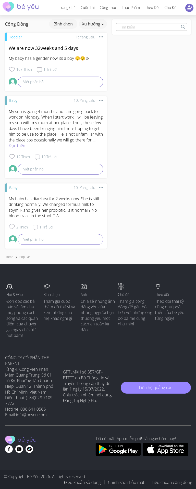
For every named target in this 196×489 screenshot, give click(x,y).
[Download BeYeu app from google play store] (118, 454)
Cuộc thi (87, 7)
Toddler (15, 37)
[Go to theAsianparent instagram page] (29, 449)
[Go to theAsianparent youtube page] (19, 449)
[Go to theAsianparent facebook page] (9, 449)
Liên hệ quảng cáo (156, 387)
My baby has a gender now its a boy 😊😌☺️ (49, 58)
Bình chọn (63, 24)
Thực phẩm (131, 7)
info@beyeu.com (31, 415)
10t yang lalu (84, 100)
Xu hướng (93, 24)
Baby (13, 100)
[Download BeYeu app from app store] (165, 454)
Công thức (108, 7)
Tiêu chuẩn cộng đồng (172, 482)
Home (9, 257)
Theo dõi (152, 7)
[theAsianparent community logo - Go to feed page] (21, 7)
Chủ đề (170, 7)
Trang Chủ (67, 7)
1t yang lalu (85, 37)
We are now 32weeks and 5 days (43, 48)
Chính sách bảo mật (126, 482)
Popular (24, 257)
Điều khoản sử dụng (82, 482)
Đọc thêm (18, 145)
